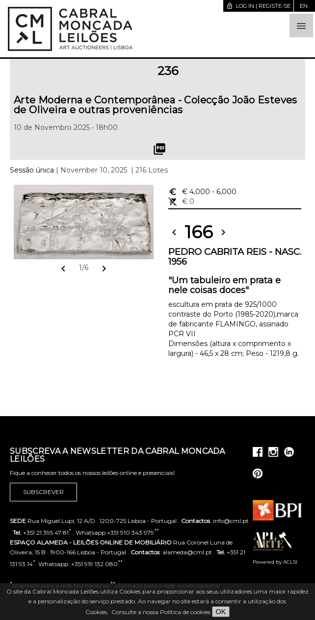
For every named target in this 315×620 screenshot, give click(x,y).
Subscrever (43, 492)
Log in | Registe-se (258, 5)
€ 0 (181, 201)
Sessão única (32, 170)
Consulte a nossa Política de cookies (160, 612)
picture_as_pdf (159, 149)
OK (221, 612)
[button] (301, 25)
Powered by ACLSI (275, 562)
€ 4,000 (202, 191)
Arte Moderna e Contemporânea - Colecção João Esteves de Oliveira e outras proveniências (155, 105)
